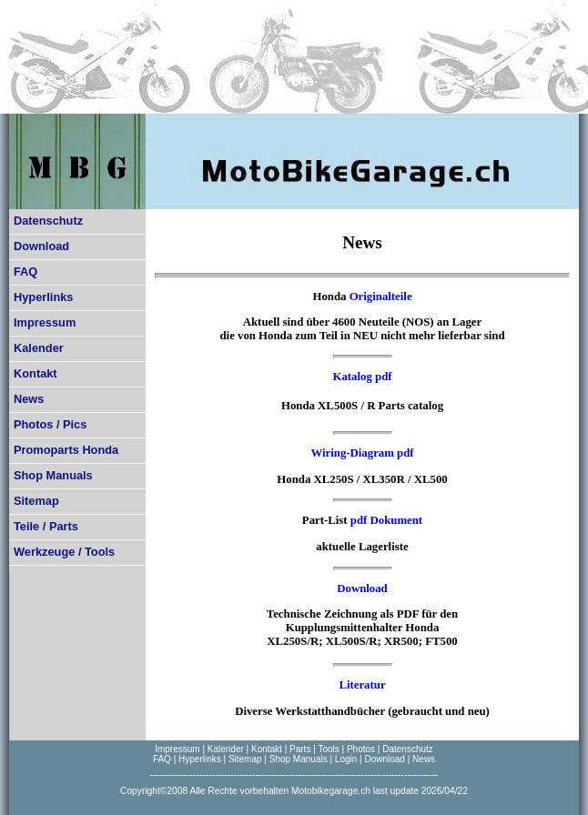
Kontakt (35, 373)
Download (41, 246)
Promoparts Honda (66, 450)
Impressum (45, 322)
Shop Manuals (53, 475)
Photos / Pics (50, 424)
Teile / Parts (46, 526)
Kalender (39, 348)
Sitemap (36, 501)
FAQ (25, 271)
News (29, 399)
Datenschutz (48, 220)
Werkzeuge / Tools (64, 551)
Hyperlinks (43, 297)
